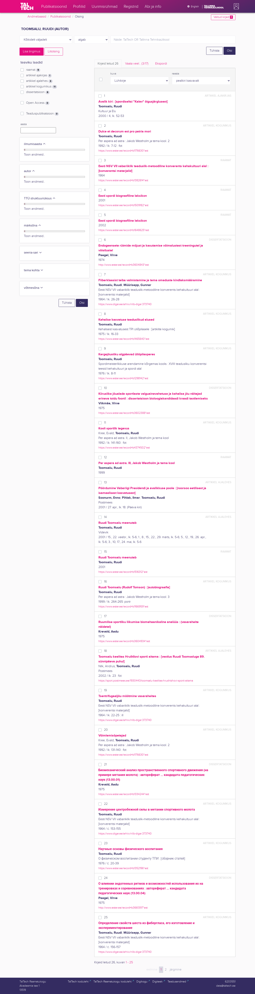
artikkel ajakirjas (39, 75)
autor (29, 171)
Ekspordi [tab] (161, 64)
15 (105, 552)
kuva (113, 73)
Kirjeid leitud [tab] (108, 64)
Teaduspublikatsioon (42, 114)
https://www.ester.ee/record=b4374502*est (124, 447)
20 (106, 730)
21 (105, 764)
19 (105, 690)
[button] (235, 6)
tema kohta (33, 270)
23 (106, 843)
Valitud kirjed (223, 17)
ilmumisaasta (35, 144)
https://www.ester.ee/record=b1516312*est (122, 572)
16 (105, 582)
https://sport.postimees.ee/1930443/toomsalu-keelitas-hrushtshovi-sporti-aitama (145, 680)
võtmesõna (33, 288)
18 (105, 651)
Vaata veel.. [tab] (136, 64)
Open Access (37, 103)
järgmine (175, 969)
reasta (175, 73)
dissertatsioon (38, 92)
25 (106, 917)
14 (105, 517)
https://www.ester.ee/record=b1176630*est (123, 150)
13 (105, 482)
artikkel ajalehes (39, 81)
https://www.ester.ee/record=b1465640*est (123, 339)
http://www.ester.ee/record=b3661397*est (123, 907)
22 (106, 804)
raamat (33, 70)
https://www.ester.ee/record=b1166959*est (123, 606)
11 (105, 423)
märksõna (32, 225)
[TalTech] (27, 6)
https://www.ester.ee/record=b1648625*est (123, 230)
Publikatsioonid (60, 17)
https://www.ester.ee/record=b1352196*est (123, 868)
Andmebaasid (36, 17)
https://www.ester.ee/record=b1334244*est (123, 794)
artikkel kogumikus (41, 87)
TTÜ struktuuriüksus (40, 198)
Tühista (214, 51)
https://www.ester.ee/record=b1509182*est (123, 205)
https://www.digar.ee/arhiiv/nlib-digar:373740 (125, 304)
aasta (24, 124)
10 (105, 388)
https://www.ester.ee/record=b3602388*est (124, 413)
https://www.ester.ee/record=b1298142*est (123, 378)
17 (105, 616)
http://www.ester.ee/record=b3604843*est (123, 264)
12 (105, 457)
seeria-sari (33, 253)
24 (106, 878)
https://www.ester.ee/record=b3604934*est (124, 641)
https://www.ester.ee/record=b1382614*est (123, 180)
